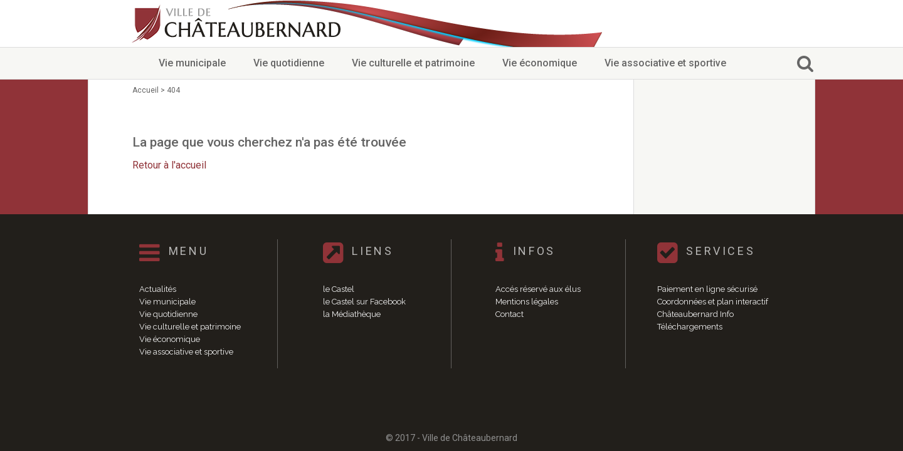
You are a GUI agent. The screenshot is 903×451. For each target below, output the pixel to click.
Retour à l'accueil (169, 165)
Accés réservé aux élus (538, 289)
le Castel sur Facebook (364, 301)
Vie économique (539, 63)
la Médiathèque (352, 314)
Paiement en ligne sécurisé (707, 289)
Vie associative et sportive (665, 63)
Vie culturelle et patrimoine (413, 63)
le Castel (338, 289)
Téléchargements (689, 326)
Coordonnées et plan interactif (712, 301)
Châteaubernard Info (695, 314)
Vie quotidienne (288, 63)
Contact (509, 314)
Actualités (157, 289)
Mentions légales (526, 301)
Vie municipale (192, 63)
